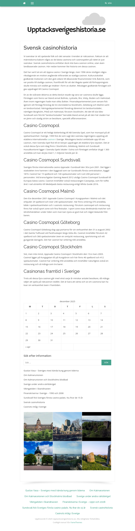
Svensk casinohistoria (34, 402)
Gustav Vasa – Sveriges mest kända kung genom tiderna (51, 370)
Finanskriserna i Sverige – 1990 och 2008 (44, 393)
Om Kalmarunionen (33, 375)
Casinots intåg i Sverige (35, 406)
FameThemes (76, 522)
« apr (27, 346)
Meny (31, 3)
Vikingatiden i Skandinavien (37, 388)
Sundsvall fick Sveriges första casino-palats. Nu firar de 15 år (53, 397)
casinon (51, 139)
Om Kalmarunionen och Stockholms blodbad (46, 379)
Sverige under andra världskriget (40, 384)
